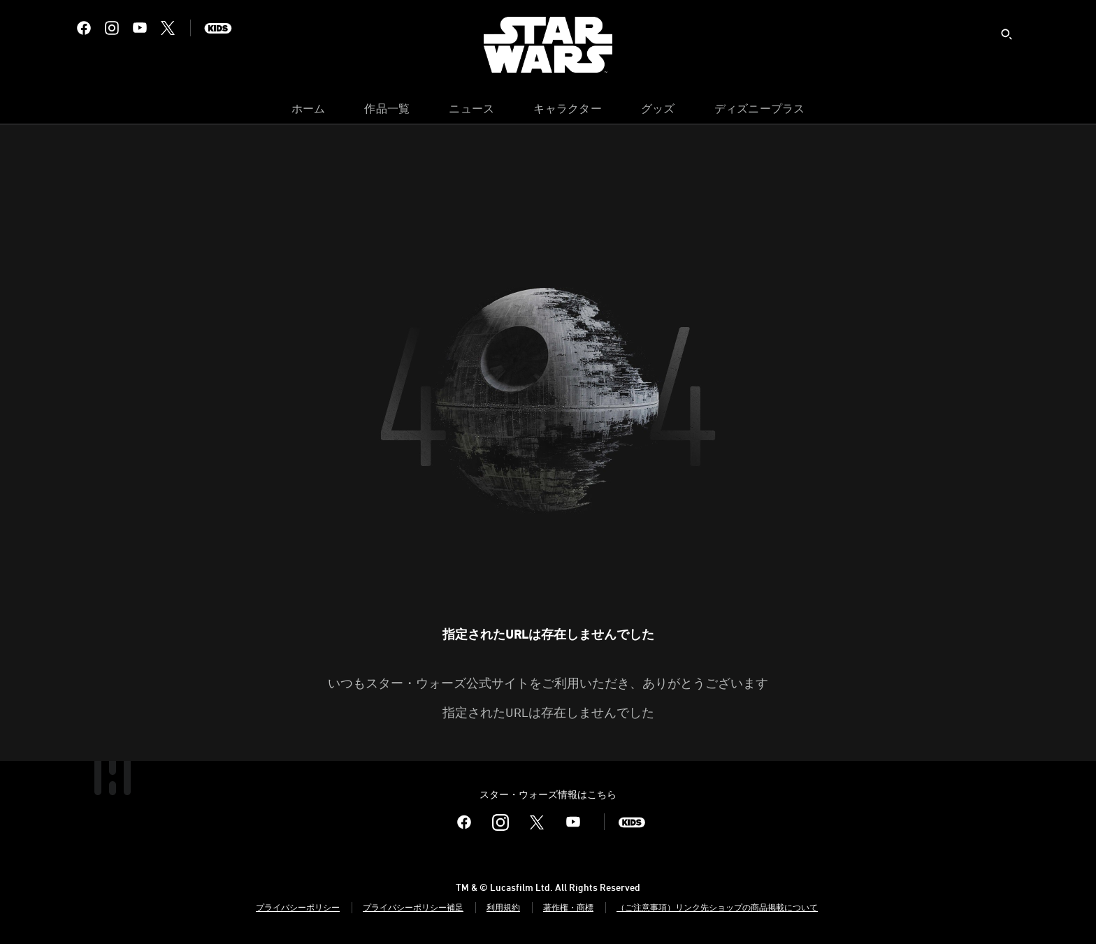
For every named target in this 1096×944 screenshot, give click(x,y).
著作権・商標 (568, 907)
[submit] (1007, 34)
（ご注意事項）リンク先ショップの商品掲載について (717, 907)
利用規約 (503, 907)
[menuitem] (308, 111)
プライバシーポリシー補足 (413, 907)
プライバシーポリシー (298, 907)
